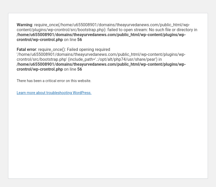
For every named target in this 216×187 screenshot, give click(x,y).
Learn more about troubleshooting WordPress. (54, 93)
